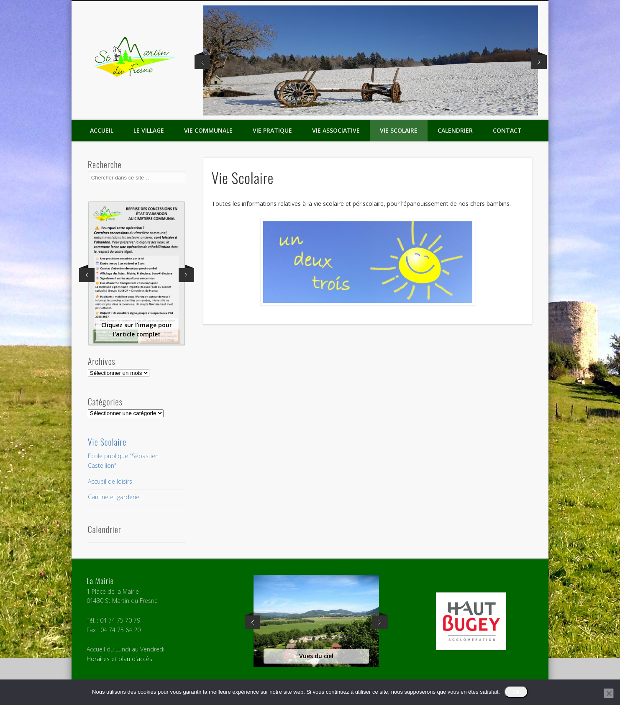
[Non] (609, 693)
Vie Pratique (272, 130)
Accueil (101, 130)
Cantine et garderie (113, 497)
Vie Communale (208, 130)
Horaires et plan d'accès (119, 659)
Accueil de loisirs (110, 481)
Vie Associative (336, 130)
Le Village (148, 130)
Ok (516, 692)
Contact (507, 130)
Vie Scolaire (399, 130)
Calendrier (455, 130)
